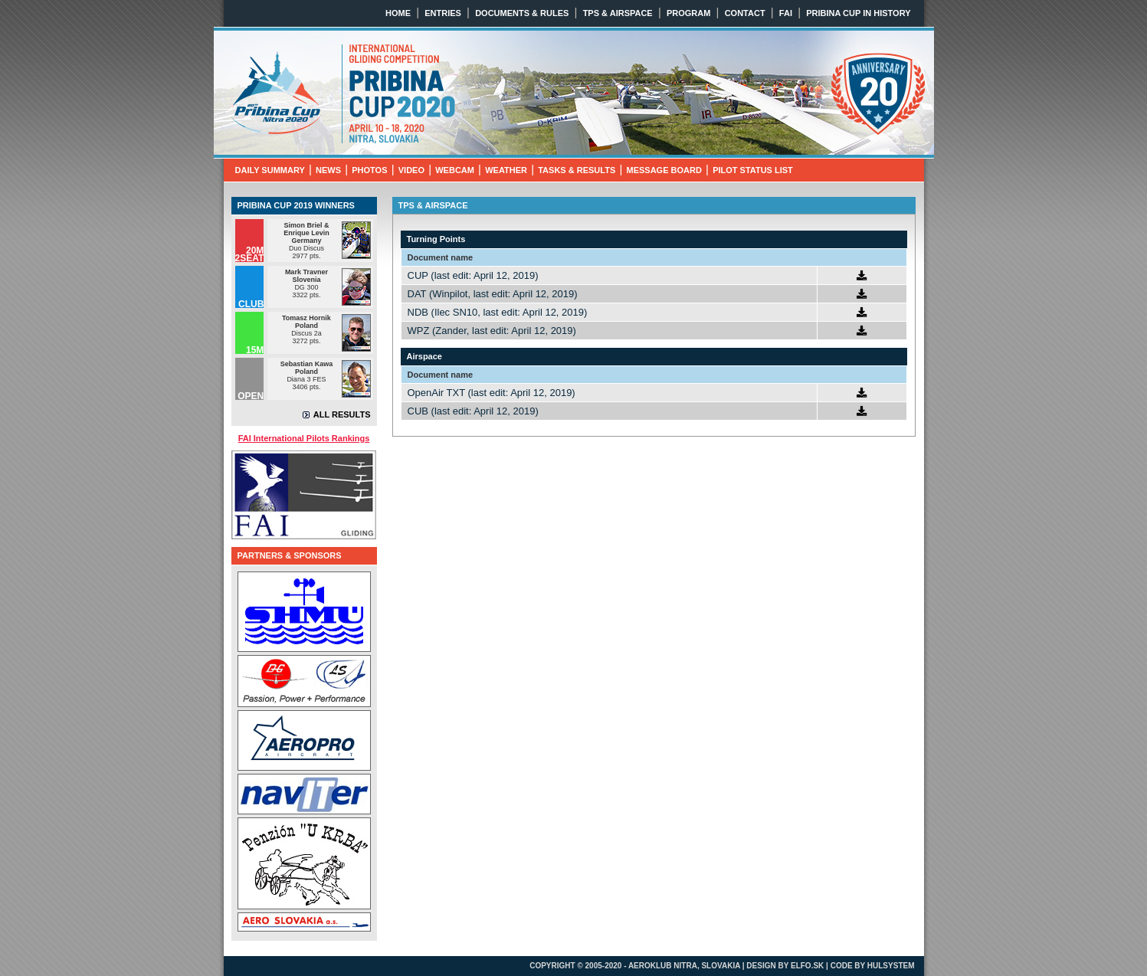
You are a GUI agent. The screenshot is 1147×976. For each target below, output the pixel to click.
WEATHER (506, 170)
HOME (398, 13)
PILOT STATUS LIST (753, 170)
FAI (785, 13)
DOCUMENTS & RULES (522, 13)
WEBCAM (454, 170)
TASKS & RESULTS (576, 170)
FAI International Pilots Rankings (304, 438)
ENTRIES (442, 13)
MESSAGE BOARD (663, 170)
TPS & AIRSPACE (618, 13)
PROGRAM (688, 13)
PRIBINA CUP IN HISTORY (858, 13)
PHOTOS (369, 170)
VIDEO (411, 170)
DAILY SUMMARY (270, 170)
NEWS (328, 170)
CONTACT (745, 13)
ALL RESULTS (342, 414)
